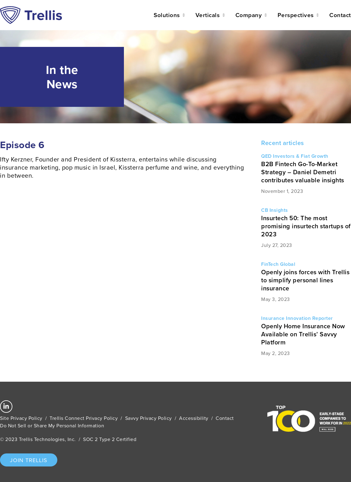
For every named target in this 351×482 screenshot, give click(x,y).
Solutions (169, 15)
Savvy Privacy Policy (148, 418)
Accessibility (193, 418)
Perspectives (298, 15)
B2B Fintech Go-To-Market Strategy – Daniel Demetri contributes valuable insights (302, 171)
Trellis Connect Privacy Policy (84, 418)
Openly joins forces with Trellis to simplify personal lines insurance (305, 280)
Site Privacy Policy (21, 418)
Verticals (210, 15)
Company (251, 15)
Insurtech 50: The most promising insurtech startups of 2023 (306, 226)
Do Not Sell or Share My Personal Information (52, 425)
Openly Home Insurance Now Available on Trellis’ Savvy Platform (303, 334)
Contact (340, 15)
